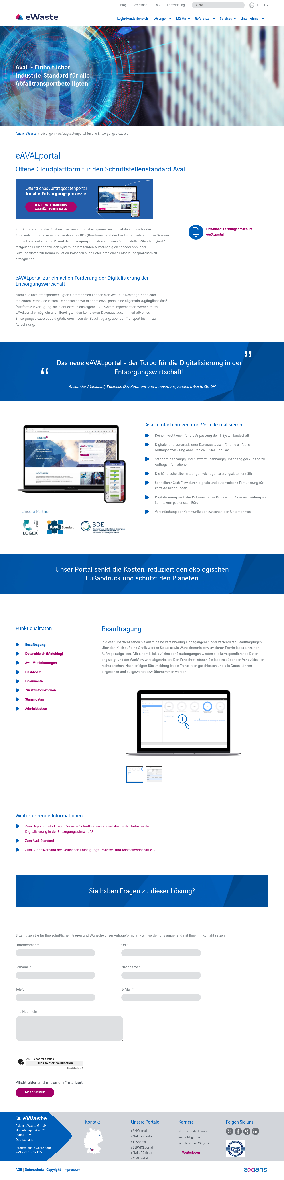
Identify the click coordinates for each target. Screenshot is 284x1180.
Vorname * (23, 966)
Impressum (71, 1169)
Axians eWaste (26, 133)
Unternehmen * (27, 944)
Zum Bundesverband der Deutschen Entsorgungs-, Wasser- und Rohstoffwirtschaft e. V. (90, 849)
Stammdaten (34, 699)
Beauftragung (35, 644)
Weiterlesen (191, 1152)
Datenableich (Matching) (44, 653)
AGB (19, 1169)
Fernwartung (176, 4)
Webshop (140, 4)
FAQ (157, 4)
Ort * (124, 944)
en (266, 4)
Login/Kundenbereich (132, 18)
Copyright (53, 1169)
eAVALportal (139, 1158)
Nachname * (130, 966)
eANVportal (139, 1130)
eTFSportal (138, 1141)
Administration (36, 708)
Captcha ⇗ (75, 1067)
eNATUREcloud (141, 1152)
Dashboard (33, 671)
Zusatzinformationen (40, 689)
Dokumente (34, 680)
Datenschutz (34, 1169)
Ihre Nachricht (26, 1011)
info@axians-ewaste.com (33, 1147)
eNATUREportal (142, 1136)
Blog (123, 4)
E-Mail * (127, 989)
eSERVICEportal (142, 1147)
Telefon (21, 989)
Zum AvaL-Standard (39, 840)
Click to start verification (55, 1063)
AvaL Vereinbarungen (41, 662)
